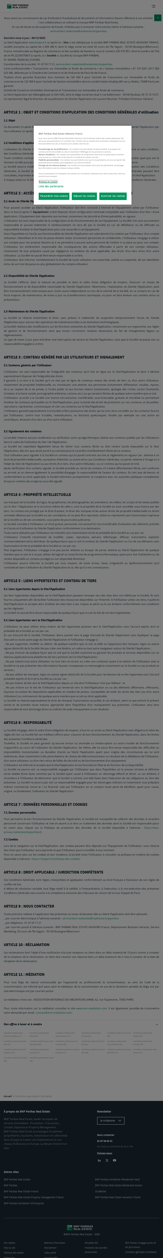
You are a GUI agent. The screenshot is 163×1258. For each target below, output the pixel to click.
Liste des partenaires (51, 186)
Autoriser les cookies (113, 196)
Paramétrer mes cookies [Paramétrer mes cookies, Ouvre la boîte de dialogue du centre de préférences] (54, 196)
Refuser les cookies (84, 196)
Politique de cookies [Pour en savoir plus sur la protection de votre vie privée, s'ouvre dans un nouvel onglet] (48, 181)
